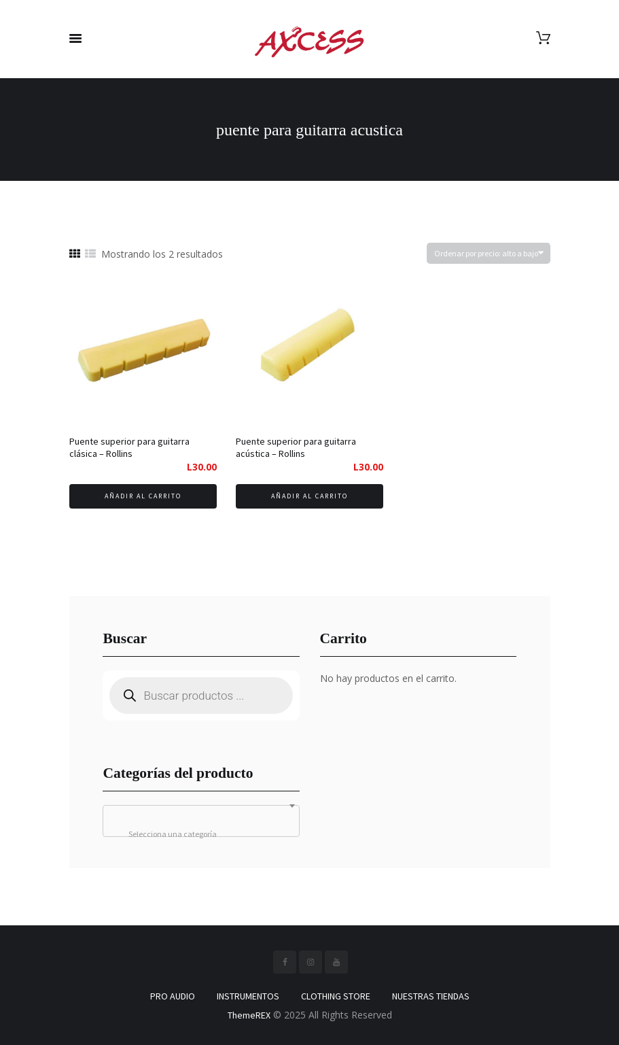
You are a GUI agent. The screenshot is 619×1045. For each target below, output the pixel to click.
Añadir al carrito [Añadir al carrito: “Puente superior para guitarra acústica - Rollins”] (309, 496)
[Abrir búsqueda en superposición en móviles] (201, 695)
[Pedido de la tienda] (488, 253)
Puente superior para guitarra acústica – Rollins (296, 447)
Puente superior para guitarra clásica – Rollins (129, 447)
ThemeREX (249, 1015)
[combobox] (201, 821)
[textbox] (201, 834)
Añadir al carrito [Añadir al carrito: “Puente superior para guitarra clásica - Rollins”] (143, 496)
